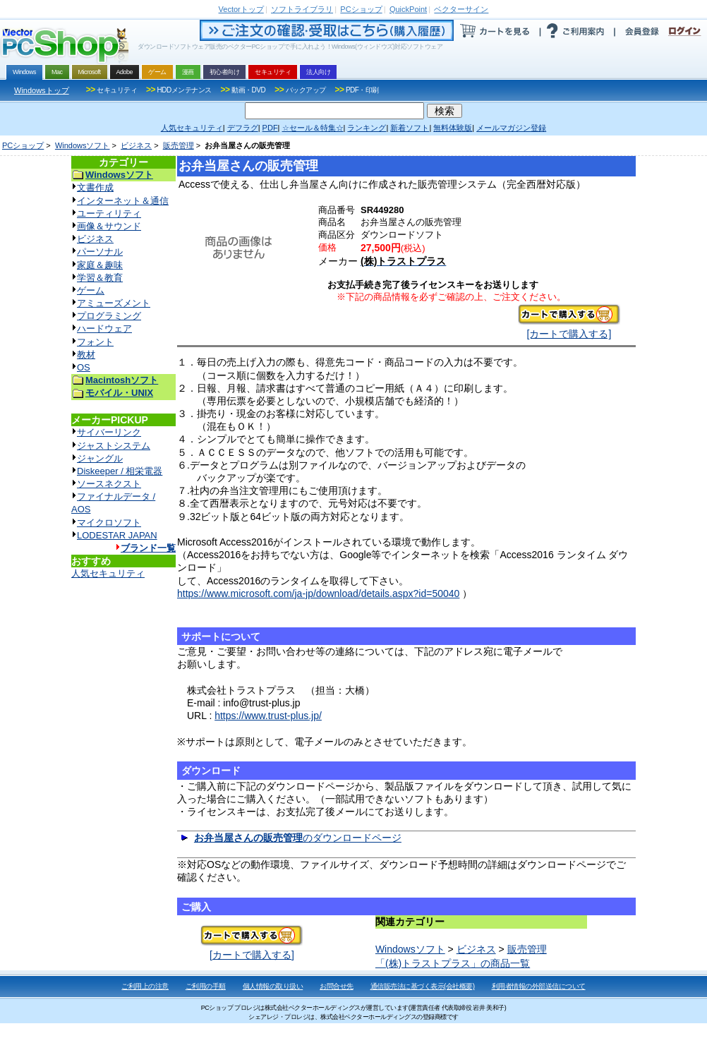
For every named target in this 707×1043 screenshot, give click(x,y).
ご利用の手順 (206, 986)
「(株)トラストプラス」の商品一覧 (452, 963)
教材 (86, 354)
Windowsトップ (41, 90)
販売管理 (178, 145)
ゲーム (90, 290)
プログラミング (109, 316)
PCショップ (23, 145)
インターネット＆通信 (123, 200)
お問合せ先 (337, 986)
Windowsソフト (82, 145)
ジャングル (100, 458)
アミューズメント (113, 303)
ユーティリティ (109, 213)
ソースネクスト (109, 483)
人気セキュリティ (108, 573)
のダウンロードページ (297, 837)
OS (83, 367)
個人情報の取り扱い (273, 986)
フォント (95, 342)
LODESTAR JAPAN (117, 535)
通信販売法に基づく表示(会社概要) (422, 986)
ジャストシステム (113, 445)
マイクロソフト (109, 522)
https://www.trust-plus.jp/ (268, 715)
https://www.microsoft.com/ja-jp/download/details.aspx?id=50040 (318, 593)
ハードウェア (104, 328)
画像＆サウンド (109, 226)
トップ (241, 9)
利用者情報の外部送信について (539, 986)
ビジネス (136, 145)
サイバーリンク (109, 432)
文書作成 (95, 187)
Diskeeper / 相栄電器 (119, 471)
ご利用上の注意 (145, 986)
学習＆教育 (100, 277)
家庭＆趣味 (100, 265)
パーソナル (100, 251)
